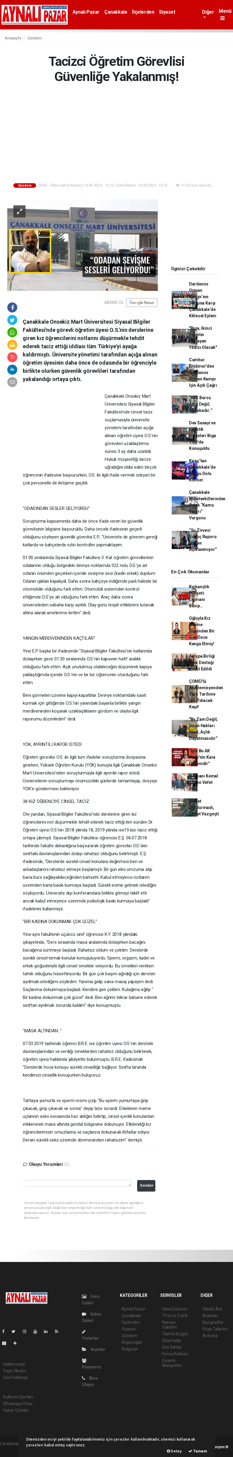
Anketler (210, 1315)
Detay (174, 1451)
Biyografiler (213, 1322)
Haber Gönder (16, 1410)
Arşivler (93, 1349)
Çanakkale (115, 12)
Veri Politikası (15, 1377)
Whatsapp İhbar (17, 1403)
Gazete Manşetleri (172, 1363)
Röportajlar (132, 1342)
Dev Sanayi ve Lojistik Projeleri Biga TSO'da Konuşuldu (202, 435)
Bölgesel (129, 1349)
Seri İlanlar (172, 1347)
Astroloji (210, 1335)
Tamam (197, 1451)
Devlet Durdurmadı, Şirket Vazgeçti (204, 807)
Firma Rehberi (175, 1353)
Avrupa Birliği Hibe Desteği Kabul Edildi (202, 662)
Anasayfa (13, 38)
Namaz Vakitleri (169, 1325)
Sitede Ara (212, 1309)
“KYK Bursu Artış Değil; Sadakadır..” (201, 404)
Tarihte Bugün (175, 1333)
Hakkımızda (14, 1364)
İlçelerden (143, 12)
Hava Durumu (174, 1309)
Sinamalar (171, 1340)
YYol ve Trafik (174, 1315)
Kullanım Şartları (18, 1397)
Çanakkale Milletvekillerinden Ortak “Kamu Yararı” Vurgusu (207, 505)
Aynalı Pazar (86, 12)
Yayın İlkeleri (14, 1370)
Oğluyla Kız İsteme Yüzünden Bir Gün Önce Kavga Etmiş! (202, 631)
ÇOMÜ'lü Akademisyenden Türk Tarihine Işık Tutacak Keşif (206, 694)
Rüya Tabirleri (215, 1329)
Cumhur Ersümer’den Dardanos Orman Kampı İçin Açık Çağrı (203, 372)
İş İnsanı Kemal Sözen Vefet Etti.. (203, 782)
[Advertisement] (116, 134)
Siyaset (167, 12)
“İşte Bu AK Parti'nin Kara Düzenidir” (202, 757)
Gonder (147, 1185)
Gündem (34, 38)
